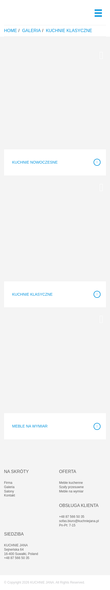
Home (10, 30)
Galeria (31, 30)
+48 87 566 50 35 (71, 517)
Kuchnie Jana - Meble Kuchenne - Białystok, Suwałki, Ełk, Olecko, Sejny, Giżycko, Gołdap (30, 13)
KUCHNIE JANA (42, 582)
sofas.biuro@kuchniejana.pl (79, 521)
